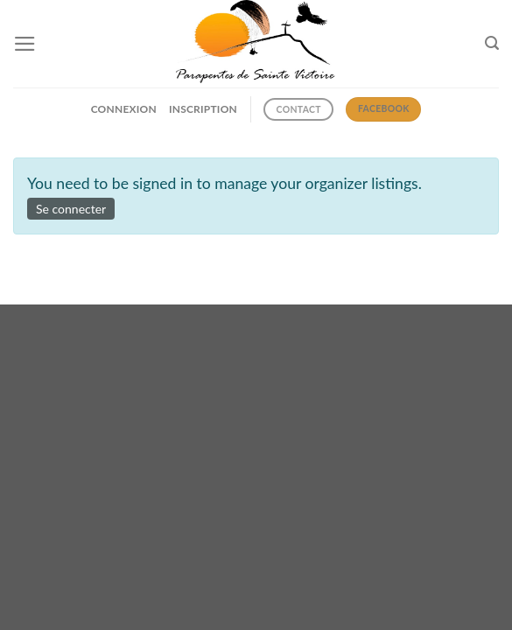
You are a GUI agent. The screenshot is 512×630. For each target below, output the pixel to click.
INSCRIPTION (203, 109)
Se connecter (71, 208)
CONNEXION (124, 109)
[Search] (492, 43)
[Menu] (25, 43)
